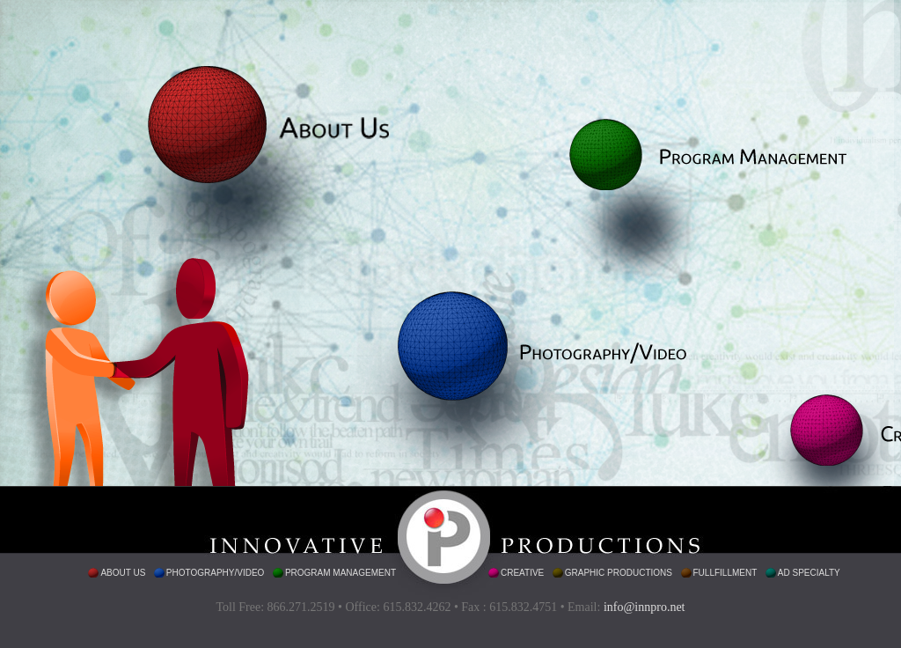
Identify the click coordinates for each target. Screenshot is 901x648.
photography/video (215, 573)
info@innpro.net (644, 607)
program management (340, 573)
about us (122, 573)
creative (522, 573)
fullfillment (725, 573)
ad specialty (809, 573)
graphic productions (618, 573)
